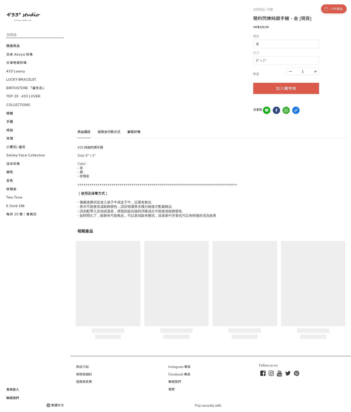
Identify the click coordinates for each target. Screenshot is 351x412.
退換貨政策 (84, 382)
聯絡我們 (12, 398)
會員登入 (12, 389)
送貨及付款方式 (109, 132)
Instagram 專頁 (179, 367)
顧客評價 (133, 132)
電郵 (171, 389)
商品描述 (84, 132)
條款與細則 (84, 374)
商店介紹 (82, 367)
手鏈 (270, 9)
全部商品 (259, 9)
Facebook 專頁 (179, 374)
